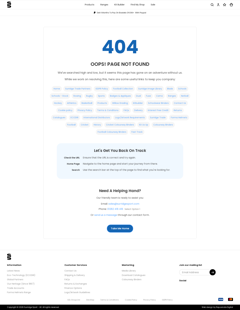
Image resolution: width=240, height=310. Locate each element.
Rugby (89, 95)
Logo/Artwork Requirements (130, 117)
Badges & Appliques (120, 95)
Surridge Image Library (150, 88)
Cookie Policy (131, 299)
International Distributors (97, 117)
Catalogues (59, 117)
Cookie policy (65, 110)
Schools (182, 88)
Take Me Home (120, 228)
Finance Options (73, 288)
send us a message (105, 215)
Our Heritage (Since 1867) (21, 283)
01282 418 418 (115, 209)
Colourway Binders (163, 124)
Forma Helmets (179, 117)
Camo (159, 95)
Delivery (138, 110)
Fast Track (136, 131)
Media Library (129, 270)
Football (71, 124)
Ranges (172, 95)
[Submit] (213, 272)
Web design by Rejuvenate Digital (217, 307)
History (97, 124)
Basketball (87, 103)
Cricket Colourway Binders (120, 124)
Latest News (13, 270)
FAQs (126, 110)
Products (102, 103)
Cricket (84, 124)
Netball (184, 95)
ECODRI (74, 117)
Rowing (77, 95)
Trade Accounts (15, 288)
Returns (178, 110)
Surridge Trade (158, 117)
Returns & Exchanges (75, 283)
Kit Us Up (143, 124)
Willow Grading (120, 103)
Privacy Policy (85, 110)
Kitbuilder (138, 103)
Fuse (148, 95)
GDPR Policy (102, 88)
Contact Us (180, 103)
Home (57, 88)
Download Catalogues (133, 275)
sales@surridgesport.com (123, 204)
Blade (170, 88)
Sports (101, 95)
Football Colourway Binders (112, 131)
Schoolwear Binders (158, 103)
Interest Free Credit (158, 110)
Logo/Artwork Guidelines (77, 292)
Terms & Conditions (107, 110)
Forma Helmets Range (19, 292)
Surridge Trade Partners (77, 88)
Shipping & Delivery (74, 275)
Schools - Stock (60, 95)
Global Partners (15, 279)
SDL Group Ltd (73, 299)
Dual (138, 95)
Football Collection (123, 88)
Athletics (71, 103)
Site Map (90, 299)
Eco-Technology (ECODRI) (21, 275)
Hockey (58, 103)
